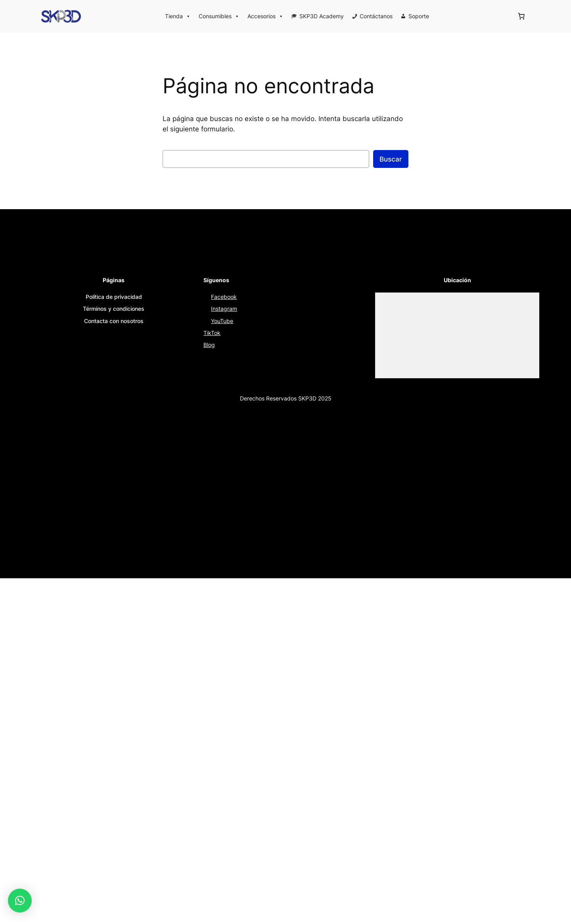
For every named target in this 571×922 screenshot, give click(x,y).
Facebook (224, 296)
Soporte (418, 16)
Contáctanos (376, 16)
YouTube (222, 321)
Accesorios (265, 16)
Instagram (224, 308)
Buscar (390, 159)
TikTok (211, 332)
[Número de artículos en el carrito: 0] (521, 16)
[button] (20, 900)
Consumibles (219, 16)
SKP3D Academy (321, 16)
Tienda (178, 16)
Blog (209, 344)
